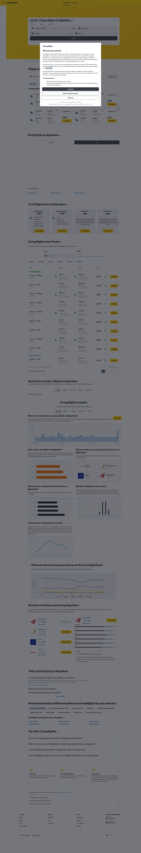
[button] (70, 89)
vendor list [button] (49, 68)
